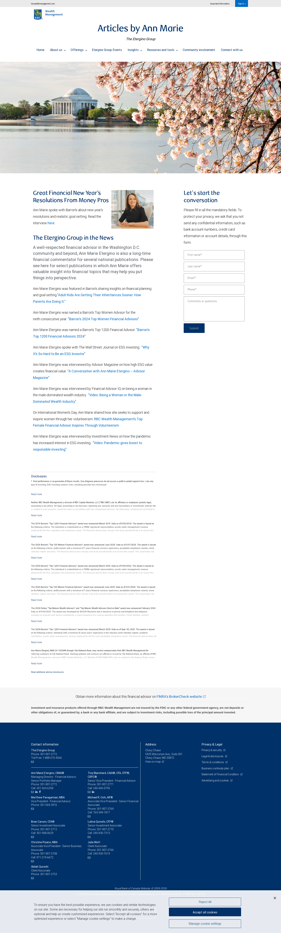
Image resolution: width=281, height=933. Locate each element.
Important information (220, 3)
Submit (194, 328)
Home (40, 49)
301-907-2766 (105, 850)
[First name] (214, 255)
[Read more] (36, 494)
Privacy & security (212, 750)
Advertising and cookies (215, 780)
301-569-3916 (48, 805)
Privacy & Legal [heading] (212, 744)
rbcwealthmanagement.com (43, 3)
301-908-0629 (44, 833)
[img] (140, 115)
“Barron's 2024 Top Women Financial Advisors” (103, 319)
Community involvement (199, 49)
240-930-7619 (101, 853)
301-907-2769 (105, 808)
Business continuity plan (216, 768)
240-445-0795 (101, 788)
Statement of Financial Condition (221, 774)
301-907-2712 (48, 829)
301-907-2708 (48, 853)
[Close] (275, 898)
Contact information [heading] (45, 744)
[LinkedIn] (37, 792)
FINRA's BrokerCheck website (179, 696)
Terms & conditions (213, 762)
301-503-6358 (44, 788)
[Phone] (214, 289)
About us (58, 49)
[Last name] (214, 266)
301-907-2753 (48, 874)
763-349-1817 (101, 812)
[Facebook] (40, 792)
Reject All (205, 902)
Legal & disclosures (213, 756)
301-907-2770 (105, 829)
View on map (153, 761)
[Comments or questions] (214, 308)
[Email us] (33, 762)
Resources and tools (162, 49)
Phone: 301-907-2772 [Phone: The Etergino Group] (44, 754)
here (51, 223)
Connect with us (232, 49)
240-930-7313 (101, 833)
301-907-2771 (105, 784)
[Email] (214, 278)
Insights (135, 49)
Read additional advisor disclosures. (47, 672)
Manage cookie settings (205, 924)
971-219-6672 (44, 857)
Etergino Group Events (107, 49)
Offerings (79, 49)
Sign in (242, 3)
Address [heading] (150, 744)
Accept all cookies (205, 912)
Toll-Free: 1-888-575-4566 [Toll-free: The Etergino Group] (46, 758)
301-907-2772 (48, 784)
